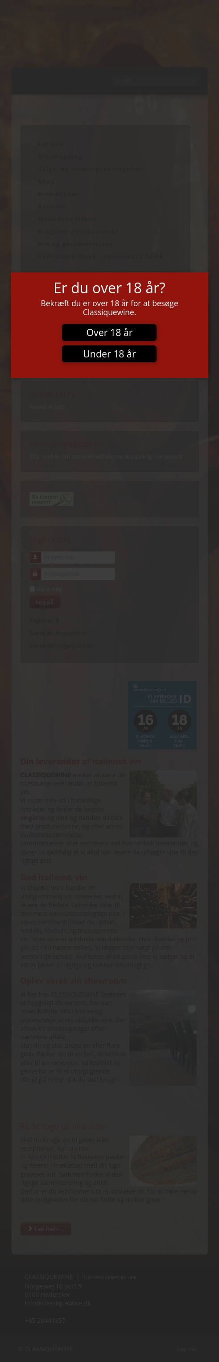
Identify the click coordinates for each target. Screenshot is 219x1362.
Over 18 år (109, 332)
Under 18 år (109, 353)
